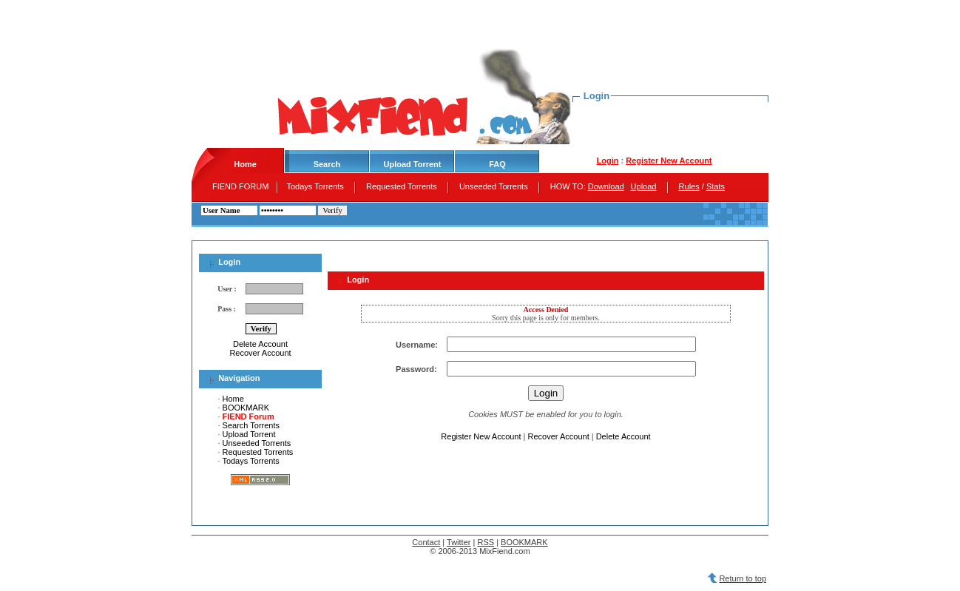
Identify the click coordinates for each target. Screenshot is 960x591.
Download (606, 186)
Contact (426, 542)
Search (327, 164)
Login (607, 160)
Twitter (458, 542)
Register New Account (668, 160)
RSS (485, 542)
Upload (644, 186)
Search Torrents (251, 425)
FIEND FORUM (240, 186)
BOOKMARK (246, 407)
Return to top (742, 578)
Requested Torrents (402, 186)
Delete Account (260, 344)
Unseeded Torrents (494, 186)
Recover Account (260, 352)
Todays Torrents (316, 186)
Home (233, 398)
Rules (689, 186)
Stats (715, 186)
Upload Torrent (412, 164)
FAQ (497, 164)
